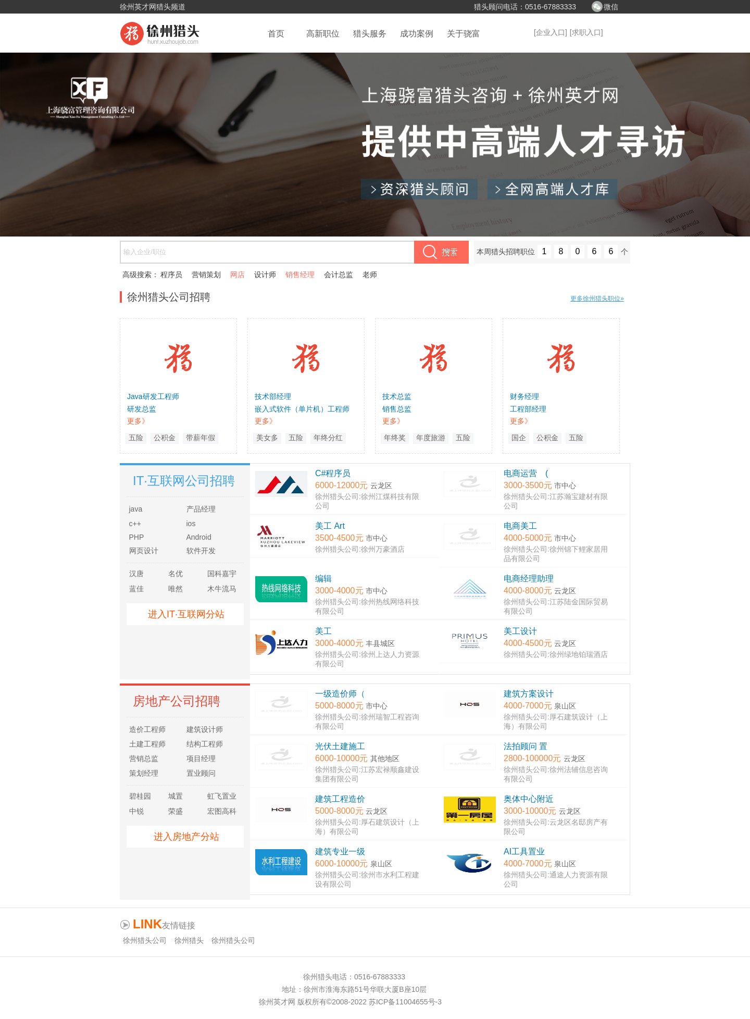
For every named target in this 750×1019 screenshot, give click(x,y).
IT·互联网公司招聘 (184, 481)
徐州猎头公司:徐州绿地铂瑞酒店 (556, 654)
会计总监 (338, 274)
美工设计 (520, 631)
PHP (136, 537)
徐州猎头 (189, 940)
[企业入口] (550, 32)
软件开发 (201, 550)
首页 (276, 33)
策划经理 (143, 773)
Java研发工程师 (153, 396)
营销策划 (206, 274)
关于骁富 (463, 33)
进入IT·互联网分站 (186, 614)
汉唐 (136, 573)
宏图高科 (221, 811)
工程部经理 (528, 409)
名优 (175, 573)
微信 (611, 7)
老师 (369, 274)
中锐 (136, 811)
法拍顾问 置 (525, 746)
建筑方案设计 (529, 693)
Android (198, 537)
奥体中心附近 (529, 798)
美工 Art (330, 525)
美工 (323, 631)
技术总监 (396, 396)
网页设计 (143, 550)
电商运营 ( (526, 473)
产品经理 (201, 509)
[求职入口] (586, 32)
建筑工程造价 (340, 798)
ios (191, 523)
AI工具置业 (524, 851)
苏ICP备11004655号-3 (405, 1002)
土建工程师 (147, 744)
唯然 (175, 589)
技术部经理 (273, 396)
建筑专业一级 (340, 851)
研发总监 (141, 409)
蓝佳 (136, 589)
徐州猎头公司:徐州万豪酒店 (360, 549)
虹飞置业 (221, 796)
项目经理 (201, 758)
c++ (135, 523)
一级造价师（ (340, 693)
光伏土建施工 (340, 746)
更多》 (138, 421)
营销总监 (143, 758)
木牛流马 (221, 589)
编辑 (323, 578)
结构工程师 (204, 744)
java (136, 509)
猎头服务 (369, 33)
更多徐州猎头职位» (597, 298)
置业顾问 (201, 773)
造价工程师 (147, 729)
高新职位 (323, 33)
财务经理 (524, 396)
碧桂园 (140, 796)
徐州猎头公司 (145, 940)
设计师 (265, 274)
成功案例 (416, 33)
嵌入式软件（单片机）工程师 (302, 409)
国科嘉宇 (221, 573)
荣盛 (175, 811)
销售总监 (396, 409)
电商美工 (520, 525)
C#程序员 (333, 473)
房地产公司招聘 (176, 701)
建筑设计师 (204, 729)
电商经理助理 (529, 578)
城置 (175, 796)
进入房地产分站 (186, 836)
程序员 (171, 274)
